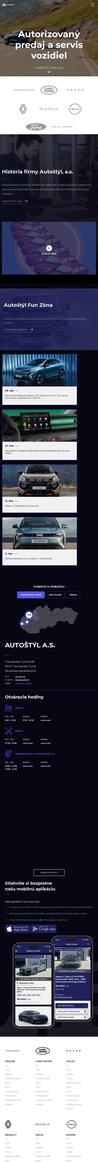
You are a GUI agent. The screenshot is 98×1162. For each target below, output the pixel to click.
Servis (7, 983)
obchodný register (24, 580)
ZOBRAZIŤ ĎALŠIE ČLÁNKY (18, 329)
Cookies (90, 1157)
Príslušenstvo (11, 992)
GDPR (82, 1157)
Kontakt (8, 1001)
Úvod (7, 966)
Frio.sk (27, 1157)
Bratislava (55, 491)
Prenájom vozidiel (13, 996)
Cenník (69, 975)
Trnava (73, 491)
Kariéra (76, 1157)
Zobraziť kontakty (49, 769)
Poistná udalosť (12, 988)
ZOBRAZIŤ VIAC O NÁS (15, 201)
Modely (8, 970)
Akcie (7, 979)
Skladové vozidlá (12, 975)
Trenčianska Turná (30, 491)
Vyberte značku (49, 68)
